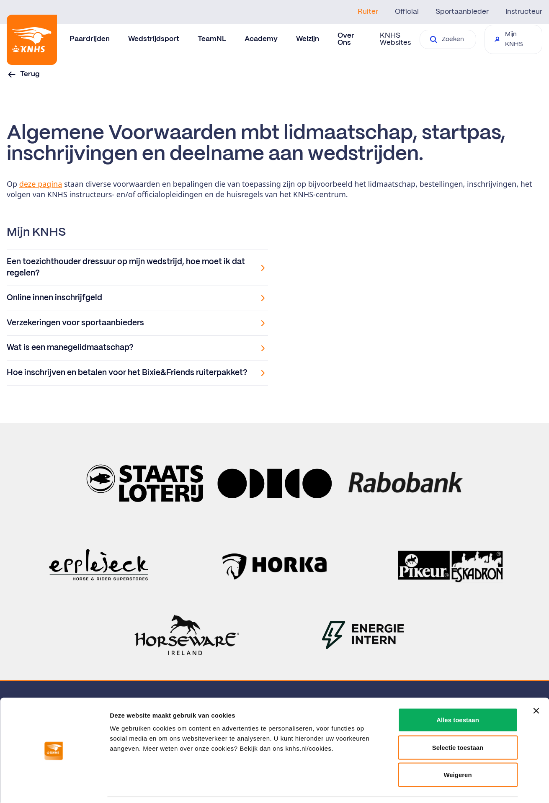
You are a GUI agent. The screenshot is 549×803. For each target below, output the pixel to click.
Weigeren (457, 748)
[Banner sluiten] (536, 684)
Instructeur (523, 11)
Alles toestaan (457, 693)
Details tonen (452, 786)
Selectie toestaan (458, 720)
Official (407, 11)
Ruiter (368, 11)
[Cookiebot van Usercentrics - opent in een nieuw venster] (54, 786)
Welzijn (307, 39)
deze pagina (40, 184)
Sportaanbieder (462, 11)
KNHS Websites (395, 39)
